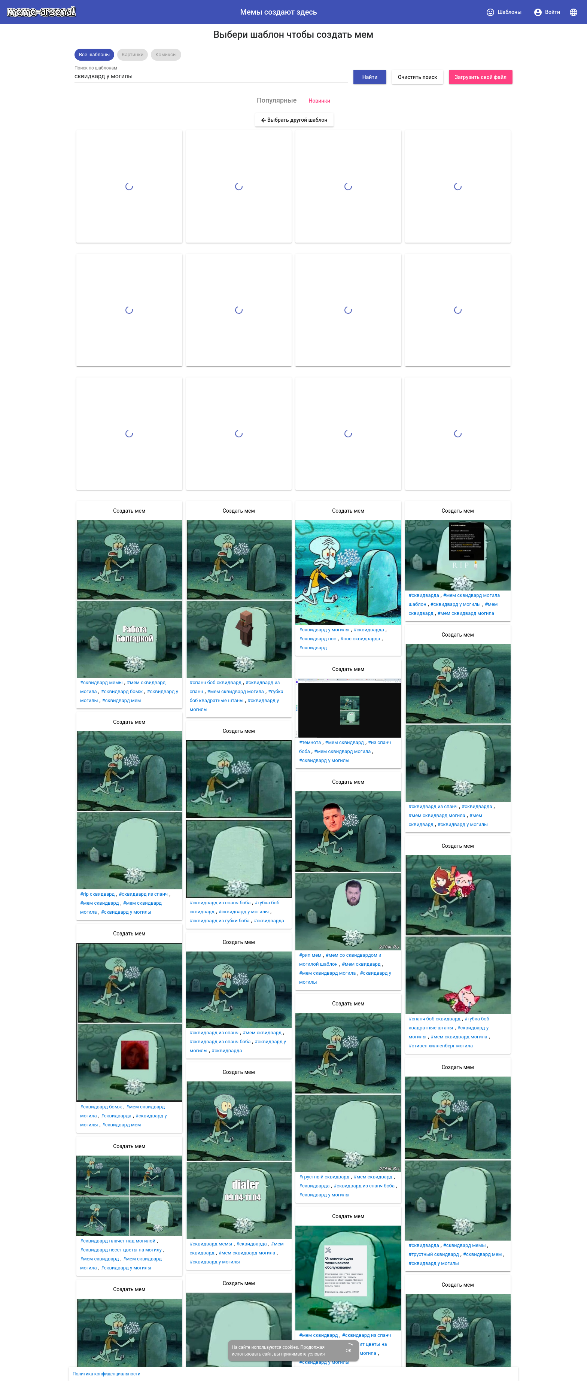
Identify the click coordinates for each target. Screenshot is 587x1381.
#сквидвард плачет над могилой (117, 1241)
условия (316, 1354)
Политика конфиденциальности (106, 1374)
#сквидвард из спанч (143, 894)
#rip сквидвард (97, 894)
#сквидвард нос (317, 638)
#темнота (310, 742)
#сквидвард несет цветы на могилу (121, 1250)
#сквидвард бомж (122, 691)
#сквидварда (116, 1116)
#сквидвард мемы (101, 682)
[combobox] (211, 76)
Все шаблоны (94, 54)
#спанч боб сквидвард (215, 682)
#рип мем (310, 955)
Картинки (132, 54)
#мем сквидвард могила (235, 691)
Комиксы (166, 54)
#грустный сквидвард (324, 1177)
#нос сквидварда (360, 638)
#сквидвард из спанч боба (220, 902)
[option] (94, 55)
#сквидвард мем (121, 700)
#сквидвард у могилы (126, 912)
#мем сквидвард (99, 903)
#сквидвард (313, 647)
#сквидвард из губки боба (220, 920)
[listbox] (293, 54)
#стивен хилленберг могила (441, 1045)
